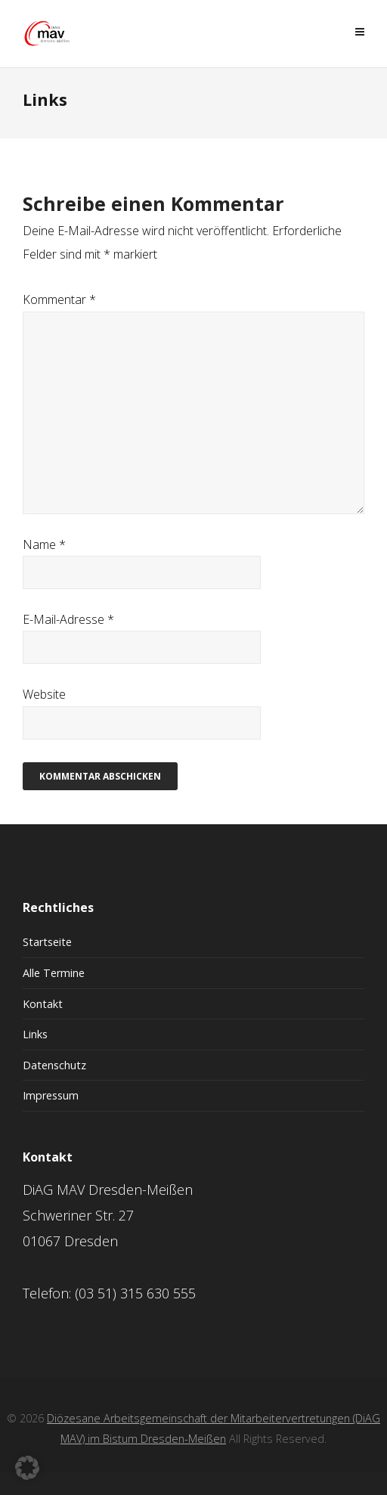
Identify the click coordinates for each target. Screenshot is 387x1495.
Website (44, 694)
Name (44, 544)
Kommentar (59, 299)
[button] (27, 1468)
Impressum (51, 1095)
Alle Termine (54, 973)
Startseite (47, 942)
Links (35, 1034)
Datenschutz (54, 1065)
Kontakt (43, 1004)
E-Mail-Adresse (68, 619)
